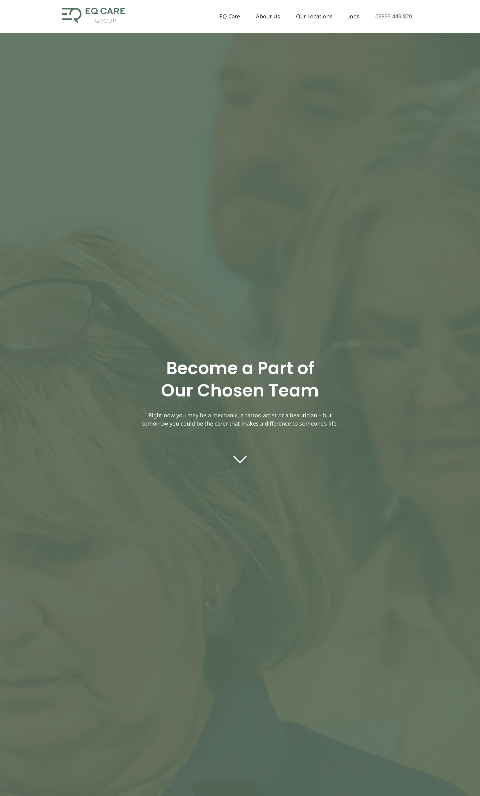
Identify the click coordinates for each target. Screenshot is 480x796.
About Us (268, 16)
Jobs (353, 16)
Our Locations (314, 16)
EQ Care (229, 16)
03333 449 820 (393, 16)
